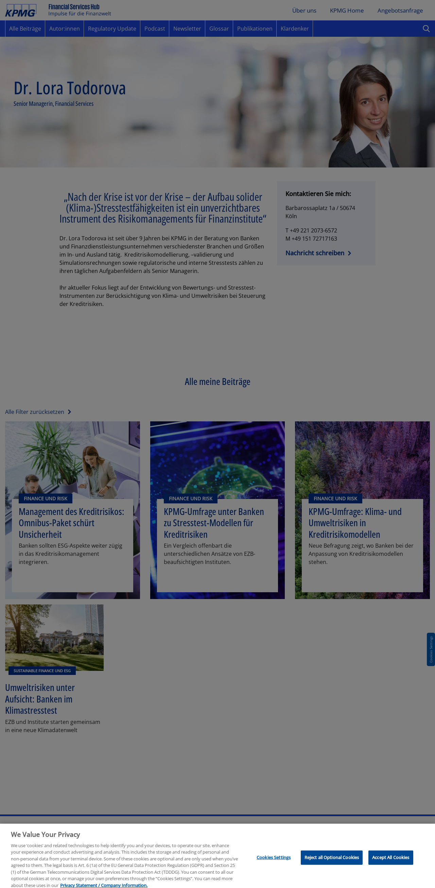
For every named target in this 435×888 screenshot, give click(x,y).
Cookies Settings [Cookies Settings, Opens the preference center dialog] (274, 860)
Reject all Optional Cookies (331, 860)
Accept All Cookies (390, 860)
